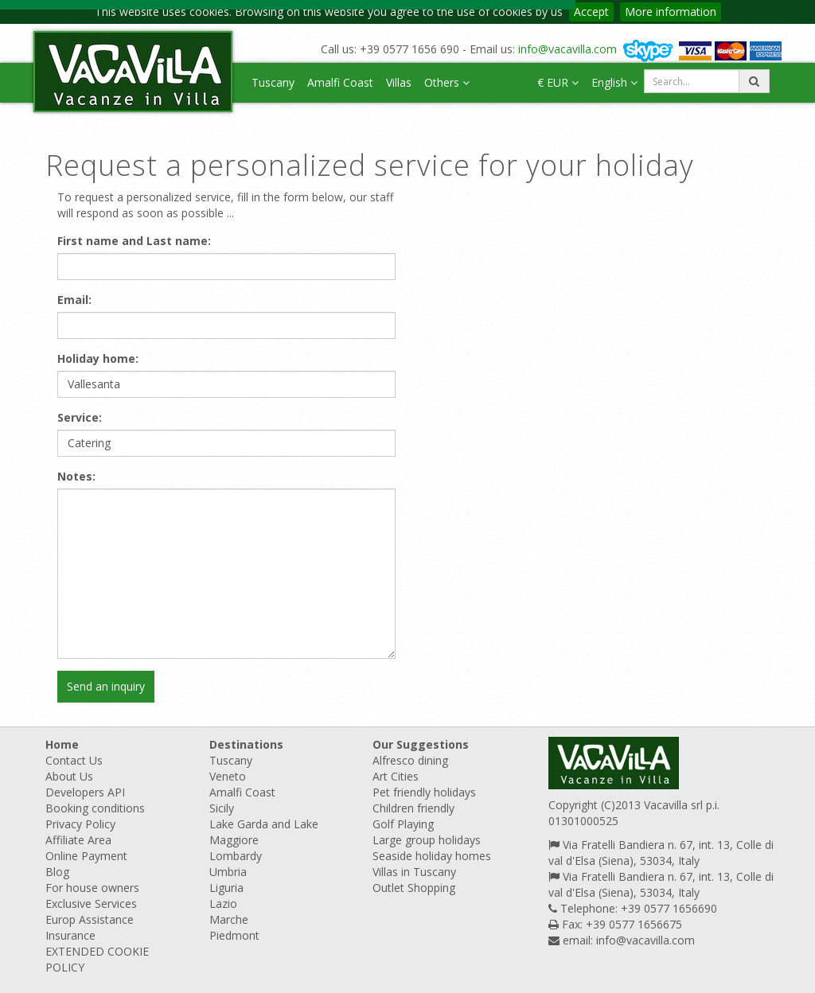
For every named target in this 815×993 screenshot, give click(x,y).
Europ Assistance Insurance (89, 927)
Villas (398, 82)
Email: (74, 299)
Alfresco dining (410, 760)
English (614, 82)
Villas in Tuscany (414, 871)
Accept (591, 11)
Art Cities (395, 776)
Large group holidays (426, 839)
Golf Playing (403, 823)
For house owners (92, 887)
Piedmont (234, 935)
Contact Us (74, 760)
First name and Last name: (134, 240)
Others (447, 82)
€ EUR (558, 82)
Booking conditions (95, 808)
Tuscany (273, 82)
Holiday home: (97, 358)
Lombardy (235, 855)
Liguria (226, 887)
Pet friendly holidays (424, 792)
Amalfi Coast (340, 82)
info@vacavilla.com (567, 48)
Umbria (228, 871)
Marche (228, 919)
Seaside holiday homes (431, 855)
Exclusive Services (91, 903)
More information (670, 11)
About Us (69, 776)
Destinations (246, 744)
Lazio (223, 903)
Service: (79, 417)
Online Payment (86, 855)
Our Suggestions (420, 744)
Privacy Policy (80, 823)
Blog (57, 871)
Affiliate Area (78, 839)
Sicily (221, 808)
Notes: (76, 476)
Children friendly (413, 808)
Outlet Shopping (413, 887)
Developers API (85, 792)
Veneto (227, 776)
